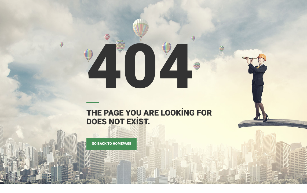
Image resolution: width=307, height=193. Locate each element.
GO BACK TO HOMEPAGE (111, 144)
